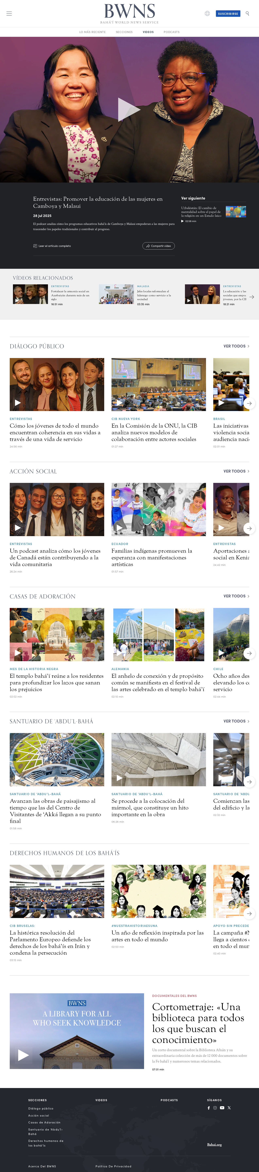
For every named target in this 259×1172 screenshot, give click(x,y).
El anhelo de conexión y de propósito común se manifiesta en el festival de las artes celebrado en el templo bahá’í (157, 683)
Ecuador (119, 543)
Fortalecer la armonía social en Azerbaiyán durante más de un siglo (70, 295)
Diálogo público (41, 1108)
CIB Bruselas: (22, 925)
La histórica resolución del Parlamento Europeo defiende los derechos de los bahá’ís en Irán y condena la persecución (50, 942)
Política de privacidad (114, 1166)
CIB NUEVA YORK (125, 418)
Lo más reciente (92, 32)
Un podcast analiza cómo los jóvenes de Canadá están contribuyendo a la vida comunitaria (55, 557)
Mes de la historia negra (34, 668)
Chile (218, 668)
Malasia (143, 286)
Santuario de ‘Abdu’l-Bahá (35, 794)
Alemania (120, 668)
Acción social (38, 1115)
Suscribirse (228, 14)
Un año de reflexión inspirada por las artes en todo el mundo (157, 936)
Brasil (219, 418)
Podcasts (172, 32)
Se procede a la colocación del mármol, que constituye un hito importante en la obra (150, 808)
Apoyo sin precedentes (235, 925)
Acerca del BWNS (42, 1166)
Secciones (124, 32)
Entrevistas (60, 286)
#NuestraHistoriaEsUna (134, 925)
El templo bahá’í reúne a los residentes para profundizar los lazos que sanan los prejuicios (57, 683)
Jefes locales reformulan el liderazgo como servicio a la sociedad (154, 295)
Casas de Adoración (44, 1122)
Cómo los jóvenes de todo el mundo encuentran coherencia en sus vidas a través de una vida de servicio (55, 432)
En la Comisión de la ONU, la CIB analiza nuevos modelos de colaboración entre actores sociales (154, 432)
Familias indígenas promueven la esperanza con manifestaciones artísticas (151, 557)
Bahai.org (214, 1144)
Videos (148, 32)
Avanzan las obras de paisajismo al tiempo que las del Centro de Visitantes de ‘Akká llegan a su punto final (55, 811)
